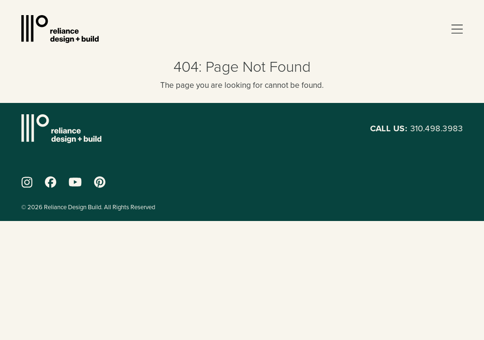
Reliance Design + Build (60, 29)
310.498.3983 (416, 128)
